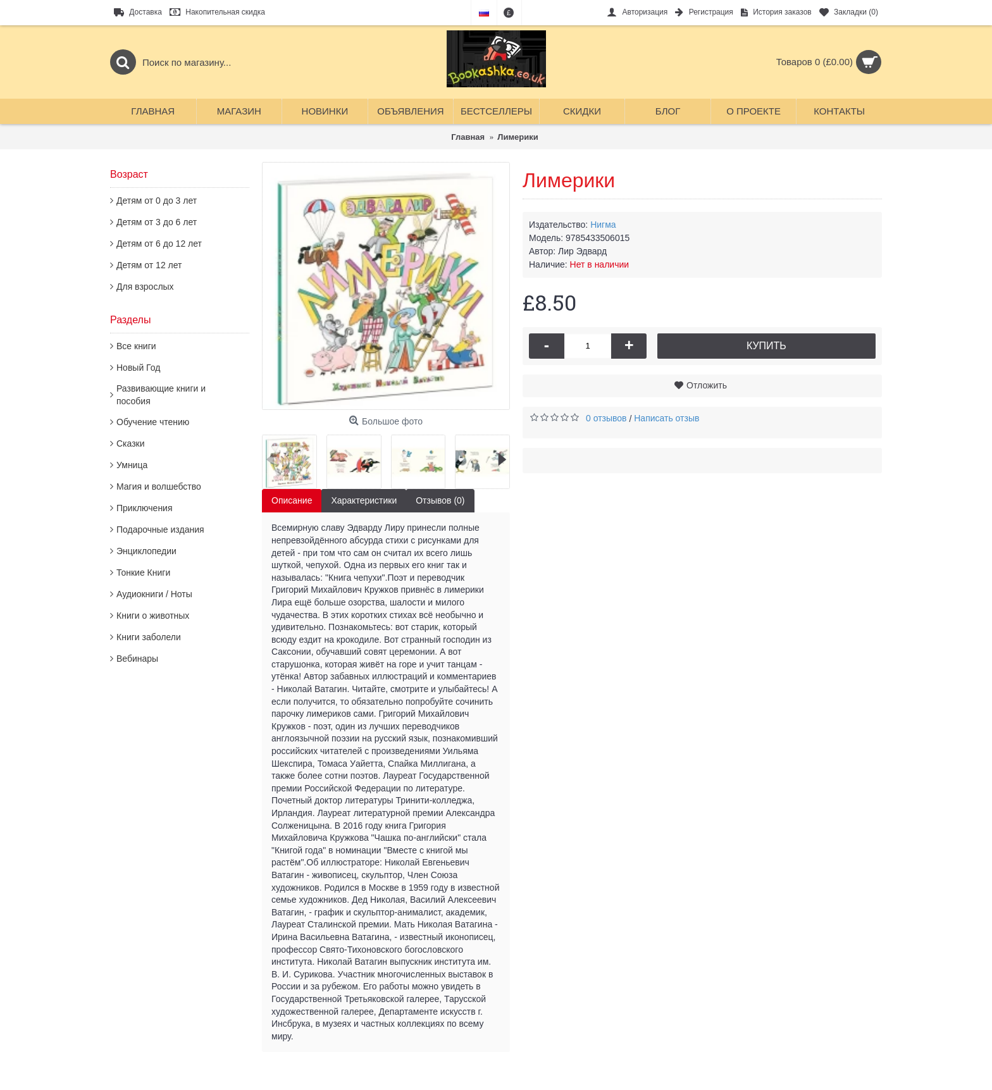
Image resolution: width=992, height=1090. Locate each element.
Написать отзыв (666, 418)
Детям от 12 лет (149, 265)
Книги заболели (148, 637)
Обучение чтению (152, 422)
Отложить (706, 385)
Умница (131, 465)
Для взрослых (145, 287)
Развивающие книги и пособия (161, 394)
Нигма (603, 225)
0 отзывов (606, 418)
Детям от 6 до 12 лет (159, 243)
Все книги (136, 346)
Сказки (130, 443)
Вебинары (137, 658)
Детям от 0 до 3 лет (156, 200)
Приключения (144, 508)
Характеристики (364, 500)
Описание (291, 500)
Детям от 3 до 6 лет (156, 222)
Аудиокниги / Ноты (154, 594)
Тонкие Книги (143, 572)
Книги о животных (152, 615)
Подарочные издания (160, 529)
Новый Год (138, 367)
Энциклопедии (146, 551)
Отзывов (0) (440, 500)
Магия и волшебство (158, 486)
